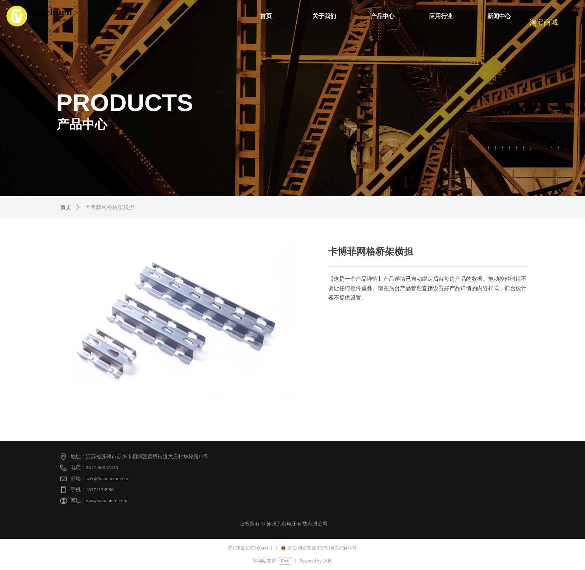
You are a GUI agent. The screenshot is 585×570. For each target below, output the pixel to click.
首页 (65, 207)
